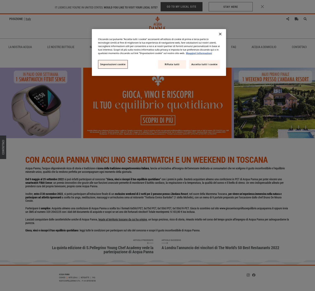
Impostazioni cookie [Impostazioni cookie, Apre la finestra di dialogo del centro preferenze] (113, 64)
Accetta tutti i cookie (204, 64)
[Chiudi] (220, 34)
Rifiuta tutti (172, 64)
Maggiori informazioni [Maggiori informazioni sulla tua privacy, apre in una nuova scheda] (199, 53)
